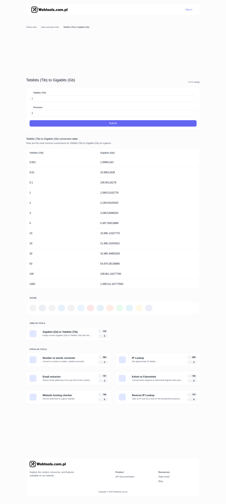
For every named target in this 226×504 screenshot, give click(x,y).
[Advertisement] (113, 53)
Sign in (188, 9)
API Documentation (125, 476)
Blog (160, 481)
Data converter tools (50, 27)
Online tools (31, 27)
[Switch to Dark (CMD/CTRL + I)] (195, 463)
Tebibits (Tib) (39, 92)
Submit (113, 123)
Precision (37, 107)
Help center (164, 476)
